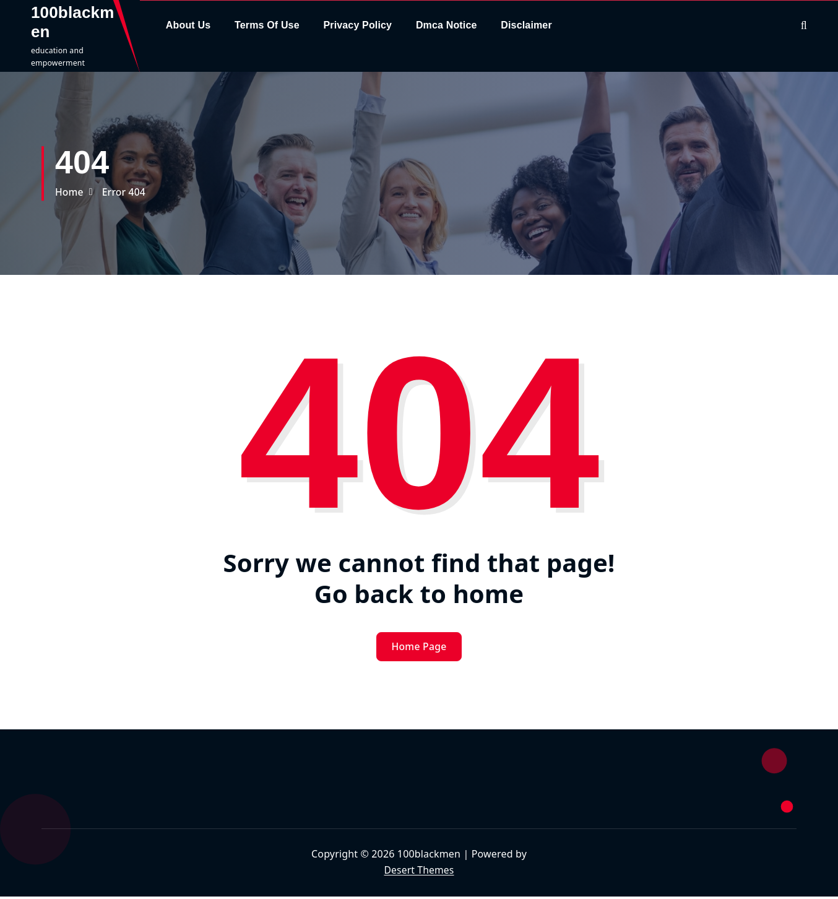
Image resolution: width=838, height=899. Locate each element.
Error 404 (125, 192)
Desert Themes (418, 872)
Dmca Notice (446, 25)
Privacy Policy (357, 25)
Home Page (419, 648)
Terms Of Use (267, 25)
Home (69, 192)
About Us (188, 25)
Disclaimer (526, 25)
